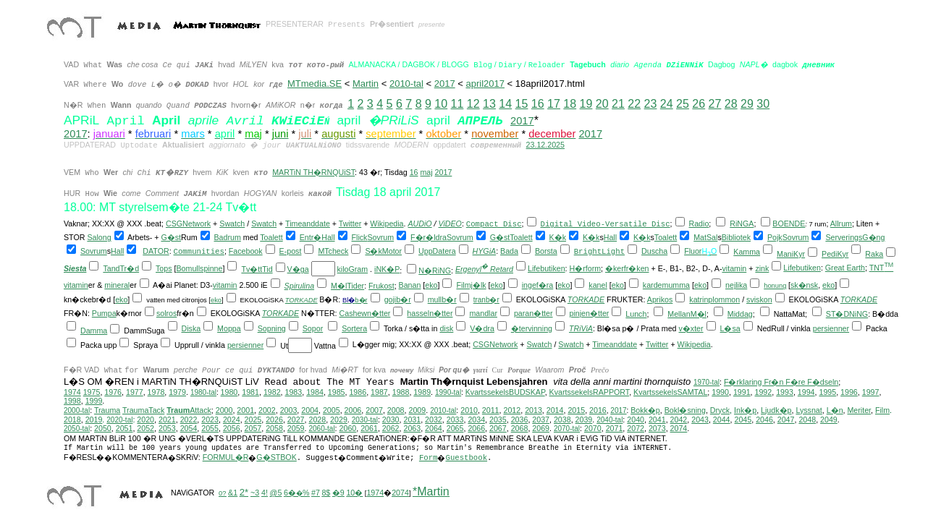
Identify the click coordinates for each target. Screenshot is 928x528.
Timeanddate (307, 223)
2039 (584, 419)
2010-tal (406, 83)
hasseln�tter (429, 313)
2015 (576, 410)
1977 (134, 392)
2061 (369, 428)
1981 (250, 392)
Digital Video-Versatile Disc (605, 224)
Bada (509, 251)
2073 (657, 428)
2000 (224, 410)
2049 (829, 419)
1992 (763, 392)
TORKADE (301, 300)
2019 (94, 419)
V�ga (298, 269)
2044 (721, 419)
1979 (177, 392)
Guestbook (466, 458)
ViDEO (450, 223)
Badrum (227, 237)
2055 (210, 428)
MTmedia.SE (314, 83)
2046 (764, 419)
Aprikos (660, 299)
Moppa (229, 328)
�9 (338, 492)
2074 (679, 428)
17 (553, 104)
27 (715, 104)
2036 (519, 419)
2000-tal (77, 410)
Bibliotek (736, 237)
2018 (72, 419)
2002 (267, 410)
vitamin (734, 268)
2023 (210, 419)
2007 (374, 410)
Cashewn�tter (365, 313)
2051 (124, 428)
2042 (679, 419)
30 (762, 104)
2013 (533, 410)
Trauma (107, 410)
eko (431, 285)
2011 (490, 410)
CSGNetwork (188, 223)
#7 (315, 492)
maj (426, 172)
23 (650, 104)
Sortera (354, 328)
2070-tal (567, 429)
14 (505, 104)
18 (569, 104)
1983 (294, 392)
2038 (562, 419)
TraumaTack (143, 410)
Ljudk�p (776, 410)
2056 (231, 428)
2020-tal (119, 420)
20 (602, 104)
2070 (593, 428)
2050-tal (77, 429)
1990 (720, 392)
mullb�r (442, 299)
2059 (296, 428)
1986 (357, 392)
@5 (276, 492)
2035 (498, 419)
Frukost (381, 285)
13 (489, 104)
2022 (189, 419)
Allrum (841, 223)
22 (634, 104)
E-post (290, 251)
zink (762, 268)
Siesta (75, 268)
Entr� (311, 237)
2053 (167, 428)
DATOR (156, 251)
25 (682, 104)
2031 (412, 419)
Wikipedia (386, 223)
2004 (310, 410)
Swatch (232, 223)
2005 (331, 410)
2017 (444, 83)
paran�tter (533, 313)
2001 (245, 410)
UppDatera (437, 251)
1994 (806, 392)
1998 (72, 400)
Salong (99, 237)
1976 (113, 392)
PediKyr (835, 254)
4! (264, 492)
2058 (274, 428)
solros (166, 313)
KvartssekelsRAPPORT (589, 392)
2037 (540, 419)
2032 (433, 419)
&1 (232, 492)
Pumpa (104, 313)
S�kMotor (383, 251)
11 (457, 104)
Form (428, 458)
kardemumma (666, 285)
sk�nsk (804, 285)
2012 (511, 410)
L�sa (730, 328)
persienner (831, 328)
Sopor (313, 328)
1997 (871, 392)
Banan (410, 285)
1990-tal (448, 392)
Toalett (271, 237)
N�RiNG (434, 270)
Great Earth (845, 267)
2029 (338, 419)
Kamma (746, 251)
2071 (614, 428)
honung (775, 285)
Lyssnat (809, 410)
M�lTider (347, 285)
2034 (476, 419)
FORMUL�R (226, 457)
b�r (361, 300)
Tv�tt (251, 269)
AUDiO (419, 223)
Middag (740, 314)
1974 (72, 392)
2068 (519, 428)
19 (586, 104)
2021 (167, 419)
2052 (145, 428)
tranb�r (486, 300)
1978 (156, 392)
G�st (171, 237)
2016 (598, 410)
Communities (199, 251)
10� (354, 492)
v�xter (691, 328)
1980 (229, 392)
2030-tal (365, 420)
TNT (881, 267)
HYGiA (485, 251)
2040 (635, 419)
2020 (145, 419)
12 (473, 104)
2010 (469, 410)
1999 (94, 400)
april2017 (485, 83)
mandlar (483, 313)
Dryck (720, 410)
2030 (391, 419)
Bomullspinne (199, 268)
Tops (164, 268)
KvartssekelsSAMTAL (670, 392)
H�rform (586, 268)
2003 (289, 410)
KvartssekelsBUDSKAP (505, 392)
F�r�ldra (428, 237)
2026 (274, 419)
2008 (396, 410)
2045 (742, 419)
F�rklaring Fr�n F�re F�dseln (781, 382)
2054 (189, 428)
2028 (317, 419)
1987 (379, 392)
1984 (315, 392)
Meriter (859, 410)
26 (698, 104)
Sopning (272, 328)
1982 (272, 392)
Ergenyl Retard (484, 269)
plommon (724, 299)
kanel (598, 285)
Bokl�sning (685, 410)
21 (618, 104)
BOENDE (788, 223)
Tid (267, 269)
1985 (336, 392)
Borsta (546, 251)
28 (731, 104)
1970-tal (706, 382)
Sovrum (380, 237)
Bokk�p (645, 410)
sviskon (759, 299)
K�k (557, 237)
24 (666, 104)
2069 (540, 428)
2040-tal (609, 420)
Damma (93, 330)
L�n (835, 410)
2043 (700, 419)
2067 (498, 428)
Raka (874, 254)
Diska (191, 328)
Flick (360, 237)
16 (537, 104)
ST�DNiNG (847, 314)
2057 (253, 428)
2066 (476, 428)
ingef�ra (538, 285)
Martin (366, 83)
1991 (742, 392)
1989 (422, 392)
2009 (417, 410)
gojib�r (397, 299)
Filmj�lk (471, 285)
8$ (325, 492)
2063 (412, 428)
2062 (391, 428)
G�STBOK (276, 457)
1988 (401, 392)
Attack (188, 410)
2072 (635, 428)
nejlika (736, 285)
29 (747, 104)
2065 (455, 428)
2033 (455, 419)
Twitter (350, 223)
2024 (231, 419)
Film (882, 410)
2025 (253, 419)
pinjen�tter (589, 313)
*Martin (431, 491)
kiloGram (352, 269)
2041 (657, 419)
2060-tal (321, 429)
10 (440, 104)
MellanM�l (686, 314)
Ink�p (745, 410)
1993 (784, 392)
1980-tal (203, 392)
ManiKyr (791, 254)
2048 (807, 419)
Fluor (692, 251)
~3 (254, 492)
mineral (117, 285)
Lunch (635, 314)
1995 (827, 392)
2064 (433, 428)
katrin (698, 299)
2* (244, 492)
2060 (348, 428)
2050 (102, 428)
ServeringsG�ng (855, 237)
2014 (555, 410)
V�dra (482, 328)
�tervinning (531, 328)
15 (521, 104)
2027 (296, 419)
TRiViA (581, 328)
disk (446, 328)
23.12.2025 (545, 144)
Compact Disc (494, 224)
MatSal (705, 237)
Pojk (775, 237)
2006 (353, 410)
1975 (92, 392)
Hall (327, 237)
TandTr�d (121, 268)
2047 (786, 419)
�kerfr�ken (627, 268)
